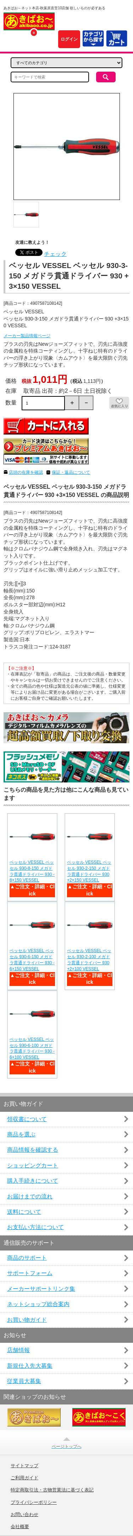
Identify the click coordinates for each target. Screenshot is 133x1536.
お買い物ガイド (27, 1320)
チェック (55, 254)
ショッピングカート (32, 1165)
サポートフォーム (29, 1273)
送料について (24, 1212)
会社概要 (20, 1526)
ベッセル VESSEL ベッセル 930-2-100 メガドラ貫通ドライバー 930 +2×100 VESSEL (89, 959)
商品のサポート (27, 1258)
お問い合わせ (24, 1514)
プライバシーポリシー (34, 1502)
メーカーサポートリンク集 (41, 1289)
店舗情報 (18, 1350)
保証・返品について (71, 472)
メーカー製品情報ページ (27, 335)
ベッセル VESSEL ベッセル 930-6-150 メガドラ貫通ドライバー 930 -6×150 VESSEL (32, 959)
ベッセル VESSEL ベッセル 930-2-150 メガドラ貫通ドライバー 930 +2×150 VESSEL (89, 871)
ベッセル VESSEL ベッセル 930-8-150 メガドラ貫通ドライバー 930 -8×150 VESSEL (32, 871)
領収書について (27, 1119)
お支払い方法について (35, 1227)
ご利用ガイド (24, 1477)
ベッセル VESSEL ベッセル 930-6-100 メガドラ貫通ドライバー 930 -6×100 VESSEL (32, 1048)
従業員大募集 (24, 1381)
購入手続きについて (32, 1181)
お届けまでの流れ (29, 1196)
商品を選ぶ (21, 1134)
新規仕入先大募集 (29, 1366)
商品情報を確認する (32, 1150)
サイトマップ (24, 1465)
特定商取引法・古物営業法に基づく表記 (52, 1490)
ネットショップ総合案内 (38, 1304)
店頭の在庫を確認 (26, 472)
